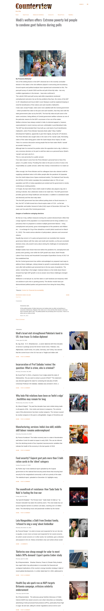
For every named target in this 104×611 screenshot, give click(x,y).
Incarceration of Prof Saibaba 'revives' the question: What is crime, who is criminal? (35, 366)
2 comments (24, 544)
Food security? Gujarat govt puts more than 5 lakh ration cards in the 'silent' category (39, 459)
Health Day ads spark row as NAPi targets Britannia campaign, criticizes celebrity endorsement (35, 586)
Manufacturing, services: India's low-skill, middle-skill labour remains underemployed (39, 428)
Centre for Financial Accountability (33, 290)
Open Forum (26, 14)
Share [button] (67, 295)
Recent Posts (61, 14)
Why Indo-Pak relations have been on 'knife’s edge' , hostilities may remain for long (39, 397)
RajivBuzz (71, 14)
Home (17, 14)
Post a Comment (20, 319)
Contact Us (51, 14)
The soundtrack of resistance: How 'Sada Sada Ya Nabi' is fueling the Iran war (39, 490)
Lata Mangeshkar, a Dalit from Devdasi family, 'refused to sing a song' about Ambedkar (37, 522)
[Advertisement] (52, 39)
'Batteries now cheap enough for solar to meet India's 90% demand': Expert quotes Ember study (39, 553)
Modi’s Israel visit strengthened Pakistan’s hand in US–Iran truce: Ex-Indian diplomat (39, 334)
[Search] (81, 4)
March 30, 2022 (24, 315)
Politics (18, 297)
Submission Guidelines (38, 14)
